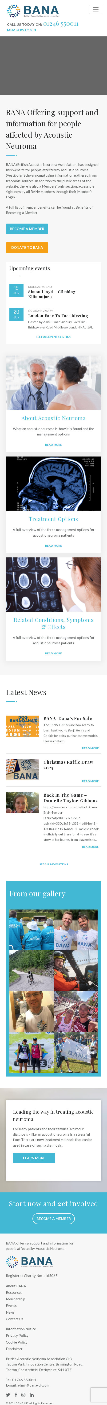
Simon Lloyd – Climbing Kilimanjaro (52, 294)
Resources (14, 1292)
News (10, 1312)
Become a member (27, 229)
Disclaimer (14, 1349)
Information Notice (21, 1329)
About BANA (16, 1286)
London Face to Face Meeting (58, 315)
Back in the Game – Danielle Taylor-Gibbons (71, 797)
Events (11, 1305)
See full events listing (53, 337)
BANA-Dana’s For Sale (68, 718)
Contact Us (14, 1319)
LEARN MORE (34, 1158)
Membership (15, 1299)
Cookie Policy (17, 1342)
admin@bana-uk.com (33, 1385)
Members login (21, 30)
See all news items (53, 864)
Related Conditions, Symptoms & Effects (54, 623)
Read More (53, 444)
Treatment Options (53, 518)
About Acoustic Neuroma (53, 417)
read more (90, 748)
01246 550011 (61, 23)
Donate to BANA (27, 247)
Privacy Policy (17, 1335)
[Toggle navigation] (95, 9)
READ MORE (53, 545)
